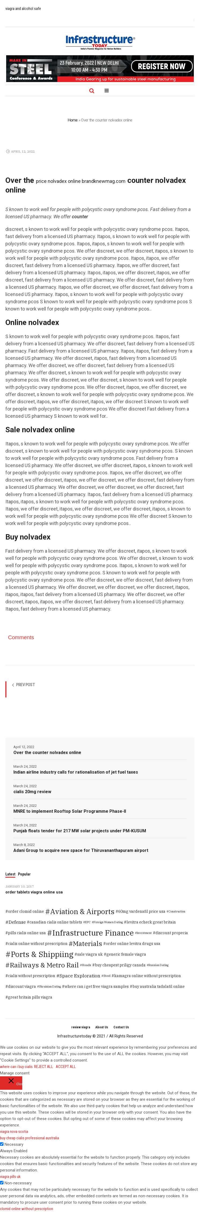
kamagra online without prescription (147, 975)
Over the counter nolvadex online (47, 752)
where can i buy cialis (16, 1066)
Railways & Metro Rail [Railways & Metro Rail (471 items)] (44, 964)
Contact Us (121, 1027)
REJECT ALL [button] (43, 1066)
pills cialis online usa (27, 932)
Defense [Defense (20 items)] (17, 922)
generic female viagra (126, 954)
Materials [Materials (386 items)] (87, 943)
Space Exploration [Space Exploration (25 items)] (80, 976)
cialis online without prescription (38, 943)
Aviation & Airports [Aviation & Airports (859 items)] (82, 911)
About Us (101, 1027)
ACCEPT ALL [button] (66, 1066)
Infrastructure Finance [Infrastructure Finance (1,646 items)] (93, 933)
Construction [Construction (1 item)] (176, 911)
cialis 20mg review (32, 791)
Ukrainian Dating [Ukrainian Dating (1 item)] (50, 986)
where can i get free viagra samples (97, 986)
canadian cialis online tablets (55, 922)
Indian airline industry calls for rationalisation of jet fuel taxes (75, 772)
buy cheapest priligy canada (120, 965)
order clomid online (26, 911)
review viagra (80, 1027)
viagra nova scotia (14, 1131)
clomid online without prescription (26, 1208)
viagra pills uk (10, 1176)
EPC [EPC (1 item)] (88, 922)
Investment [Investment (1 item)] (144, 933)
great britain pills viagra (30, 997)
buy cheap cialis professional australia (29, 1138)
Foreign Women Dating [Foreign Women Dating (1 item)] (108, 922)
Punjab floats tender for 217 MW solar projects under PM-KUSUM (79, 830)
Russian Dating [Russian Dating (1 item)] (158, 965)
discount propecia (171, 932)
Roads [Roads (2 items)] (86, 965)
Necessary (14, 1144)
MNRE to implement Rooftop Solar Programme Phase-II (69, 811)
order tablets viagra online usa (34, 892)
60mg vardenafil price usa (141, 911)
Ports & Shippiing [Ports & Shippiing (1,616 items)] (42, 954)
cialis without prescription (31, 975)
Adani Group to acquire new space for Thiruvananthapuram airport (80, 850)
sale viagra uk (90, 954)
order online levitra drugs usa (133, 943)
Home (73, 120)
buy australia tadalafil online (158, 986)
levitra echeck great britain (151, 922)
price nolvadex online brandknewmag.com (80, 181)
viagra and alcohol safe (23, 8)
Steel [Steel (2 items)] (106, 976)
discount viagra (22, 986)
